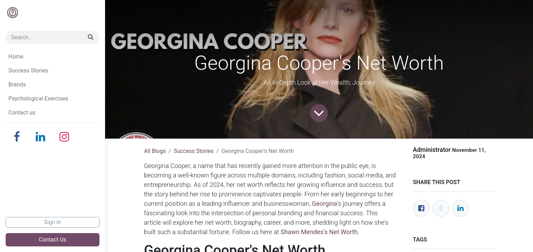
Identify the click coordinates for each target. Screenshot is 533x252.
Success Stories (194, 151)
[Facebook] (17, 137)
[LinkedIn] (40, 137)
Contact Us (53, 239)
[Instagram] (64, 137)
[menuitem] (52, 57)
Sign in (52, 222)
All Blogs (155, 151)
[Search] (90, 37)
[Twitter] (440, 208)
